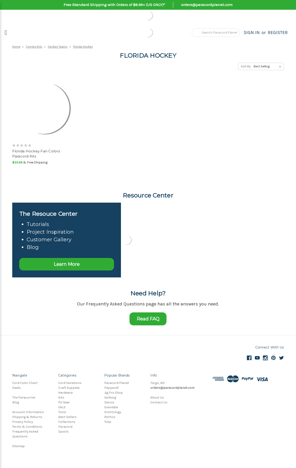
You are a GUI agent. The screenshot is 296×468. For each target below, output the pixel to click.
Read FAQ (148, 319)
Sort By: (246, 66)
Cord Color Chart (25, 383)
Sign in (252, 32)
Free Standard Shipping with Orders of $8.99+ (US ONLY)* (114, 4)
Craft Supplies (69, 388)
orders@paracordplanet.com (207, 4)
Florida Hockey (83, 46)
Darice (109, 402)
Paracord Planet (116, 383)
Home (16, 46)
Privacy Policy (22, 422)
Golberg (110, 397)
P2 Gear (64, 402)
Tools (62, 412)
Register (278, 32)
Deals (16, 388)
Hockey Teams (58, 46)
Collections (66, 422)
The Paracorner (24, 397)
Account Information (28, 412)
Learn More (67, 264)
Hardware (65, 393)
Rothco (109, 417)
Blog (15, 402)
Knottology (112, 412)
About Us (157, 397)
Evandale (111, 407)
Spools (63, 431)
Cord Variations (70, 383)
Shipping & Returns (27, 417)
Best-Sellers (67, 417)
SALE (61, 407)
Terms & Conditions (27, 427)
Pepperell (111, 388)
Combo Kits (34, 46)
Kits (61, 397)
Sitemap (18, 446)
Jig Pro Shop (113, 393)
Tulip (107, 422)
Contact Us (158, 402)
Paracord (65, 427)
